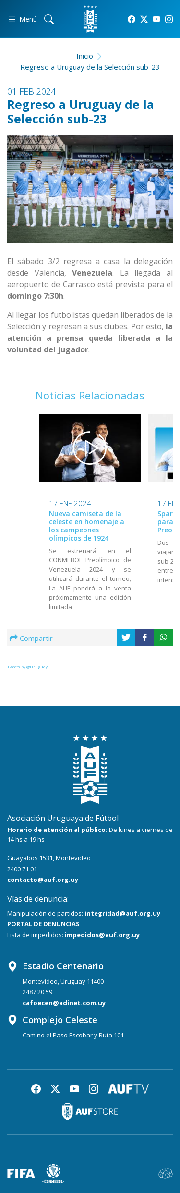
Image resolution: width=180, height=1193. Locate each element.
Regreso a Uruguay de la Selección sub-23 (90, 67)
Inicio (84, 55)
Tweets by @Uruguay (27, 666)
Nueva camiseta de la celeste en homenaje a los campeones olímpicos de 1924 (86, 525)
